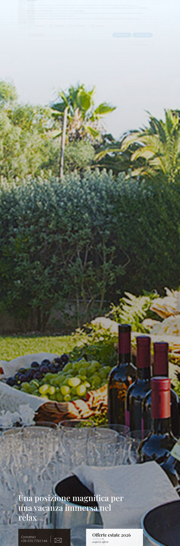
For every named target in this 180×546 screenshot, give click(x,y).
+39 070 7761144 (34, 539)
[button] (26, 27)
